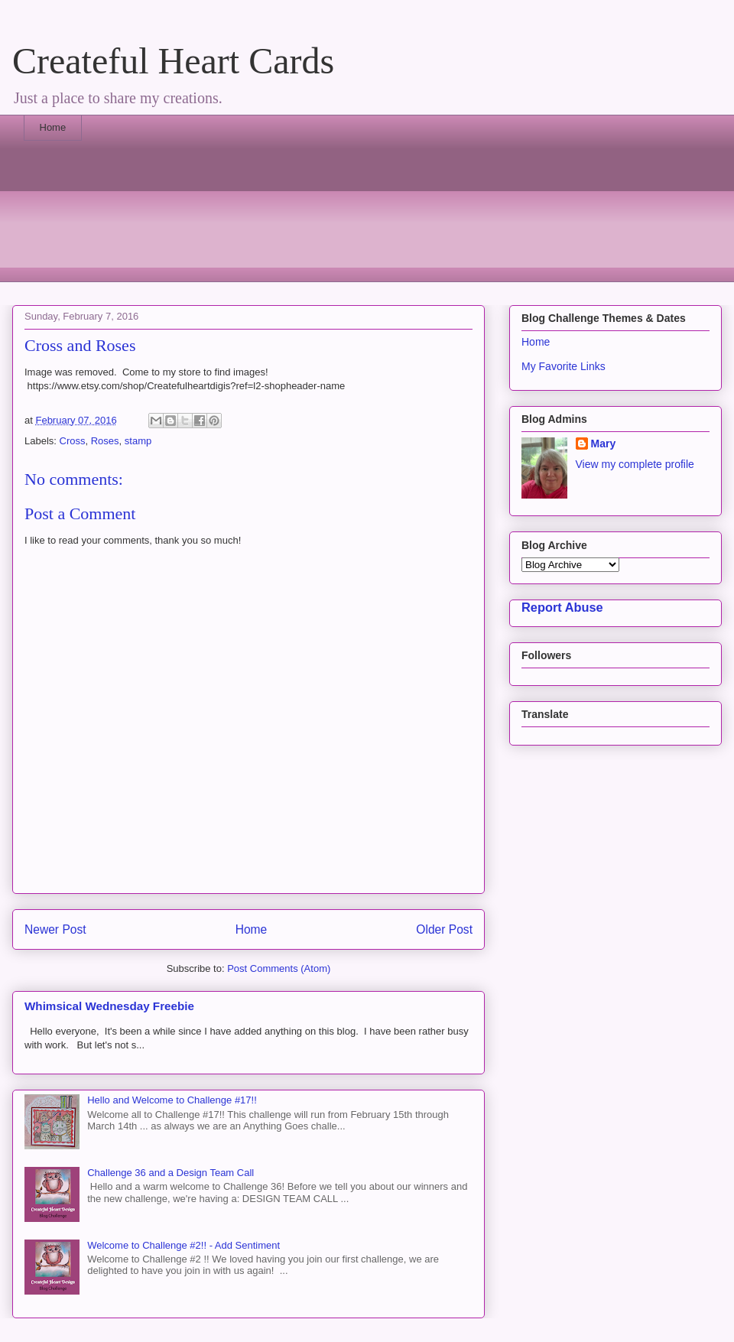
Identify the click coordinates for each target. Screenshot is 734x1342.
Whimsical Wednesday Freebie (109, 1005)
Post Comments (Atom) (278, 968)
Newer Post (55, 929)
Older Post (444, 929)
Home (53, 127)
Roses (105, 441)
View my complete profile (635, 464)
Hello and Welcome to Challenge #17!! (172, 1100)
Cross (73, 441)
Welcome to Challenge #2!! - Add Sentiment (183, 1245)
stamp (138, 441)
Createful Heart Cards (173, 61)
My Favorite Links (563, 366)
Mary (603, 443)
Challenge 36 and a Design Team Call (170, 1172)
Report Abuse (562, 607)
